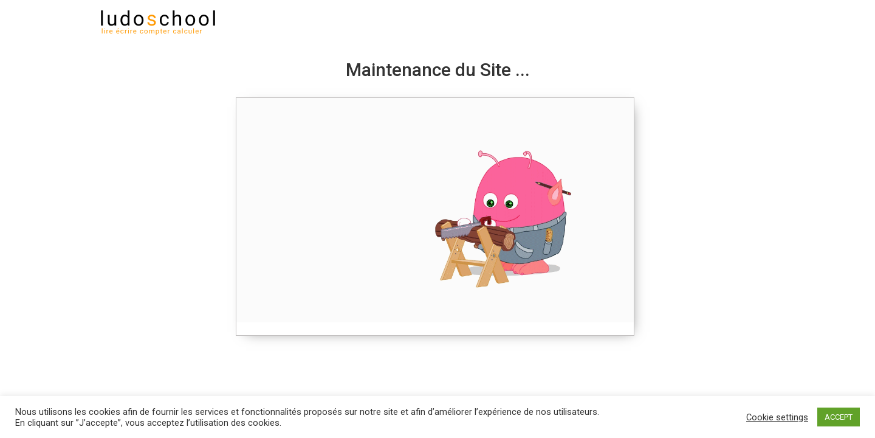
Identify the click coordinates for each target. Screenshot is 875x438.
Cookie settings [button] (777, 417)
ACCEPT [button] (839, 417)
